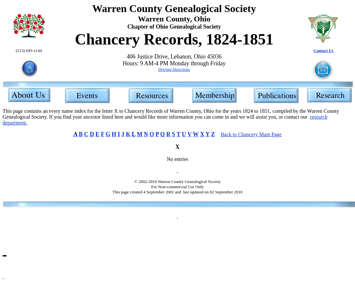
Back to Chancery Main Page (251, 134)
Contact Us (323, 50)
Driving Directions (174, 69)
